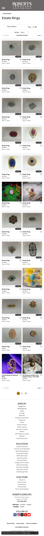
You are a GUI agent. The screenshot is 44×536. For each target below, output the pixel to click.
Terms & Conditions (31, 523)
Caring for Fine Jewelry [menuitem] (22, 462)
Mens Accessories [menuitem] (22, 438)
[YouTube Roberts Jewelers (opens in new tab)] (29, 514)
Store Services (22, 482)
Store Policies (22, 484)
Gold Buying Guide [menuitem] (22, 472)
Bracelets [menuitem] (22, 415)
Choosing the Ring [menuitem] (22, 453)
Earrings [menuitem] (22, 413)
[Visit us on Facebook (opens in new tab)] (15, 514)
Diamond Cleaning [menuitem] (22, 465)
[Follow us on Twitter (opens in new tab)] (22, 514)
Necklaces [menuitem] (22, 420)
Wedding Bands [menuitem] (22, 408)
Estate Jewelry (7, 13)
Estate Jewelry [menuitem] (22, 427)
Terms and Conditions (22, 489)
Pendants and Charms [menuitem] (22, 418)
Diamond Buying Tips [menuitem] (22, 451)
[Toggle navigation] (3, 8)
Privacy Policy (22, 487)
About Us (22, 480)
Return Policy (11, 523)
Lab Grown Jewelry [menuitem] (22, 429)
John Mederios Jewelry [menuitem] (22, 434)
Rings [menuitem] (22, 411)
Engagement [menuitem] (22, 406)
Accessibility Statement (22, 527)
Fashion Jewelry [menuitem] (22, 424)
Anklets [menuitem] (22, 431)
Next (39, 35)
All (25, 393)
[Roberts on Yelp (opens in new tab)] (25, 514)
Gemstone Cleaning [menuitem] (22, 467)
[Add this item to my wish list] (20, 59)
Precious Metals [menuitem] (22, 460)
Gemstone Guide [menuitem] (22, 458)
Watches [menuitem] (22, 436)
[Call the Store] (22, 501)
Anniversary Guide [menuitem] (22, 469)
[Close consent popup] (37, 533)
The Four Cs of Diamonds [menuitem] (22, 449)
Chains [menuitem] (22, 422)
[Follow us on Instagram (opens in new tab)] (18, 514)
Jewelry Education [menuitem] (22, 446)
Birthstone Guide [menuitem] (22, 456)
